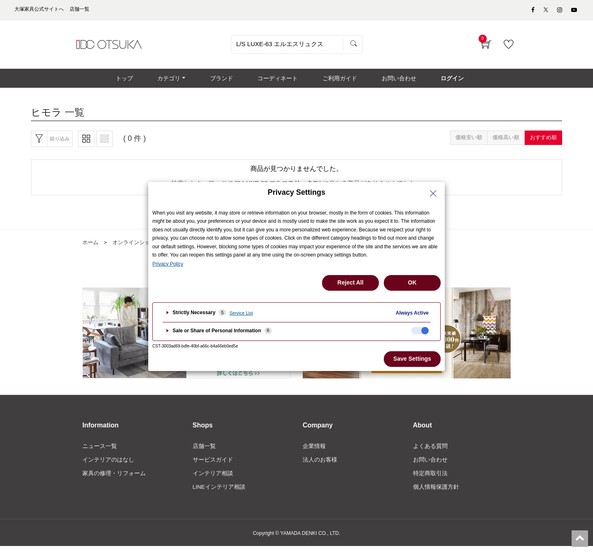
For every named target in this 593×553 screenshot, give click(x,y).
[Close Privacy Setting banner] (433, 193)
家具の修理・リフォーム (114, 479)
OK (412, 282)
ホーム (91, 247)
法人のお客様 (320, 465)
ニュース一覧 (99, 451)
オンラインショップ (140, 247)
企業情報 (314, 451)
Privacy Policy (167, 264)
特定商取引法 (430, 479)
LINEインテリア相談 (219, 493)
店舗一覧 (204, 451)
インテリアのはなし (108, 465)
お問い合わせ (430, 465)
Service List (241, 312)
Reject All (350, 282)
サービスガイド (213, 465)
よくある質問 (430, 451)
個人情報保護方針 (436, 493)
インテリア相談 (213, 479)
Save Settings (412, 358)
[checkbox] (420, 330)
